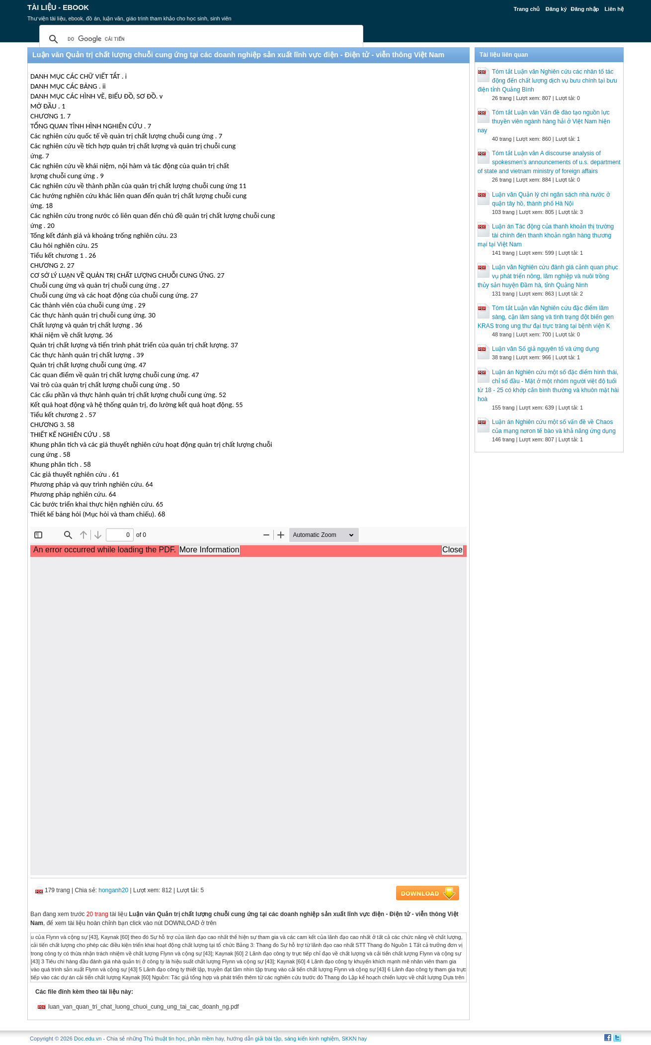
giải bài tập (268, 1039)
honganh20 (113, 890)
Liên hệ (614, 9)
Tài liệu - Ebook (58, 7)
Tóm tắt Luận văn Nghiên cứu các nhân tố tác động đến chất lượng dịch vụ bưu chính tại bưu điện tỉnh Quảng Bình (547, 80)
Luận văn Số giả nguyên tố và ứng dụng (545, 348)
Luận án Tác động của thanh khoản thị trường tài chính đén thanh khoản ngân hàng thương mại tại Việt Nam (546, 235)
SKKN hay (354, 1039)
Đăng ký (556, 9)
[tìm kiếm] (200, 39)
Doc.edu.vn (88, 1039)
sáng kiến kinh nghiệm (311, 1039)
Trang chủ (527, 9)
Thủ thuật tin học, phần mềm (179, 1039)
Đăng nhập (585, 9)
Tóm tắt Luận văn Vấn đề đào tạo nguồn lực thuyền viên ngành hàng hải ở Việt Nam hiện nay (544, 121)
